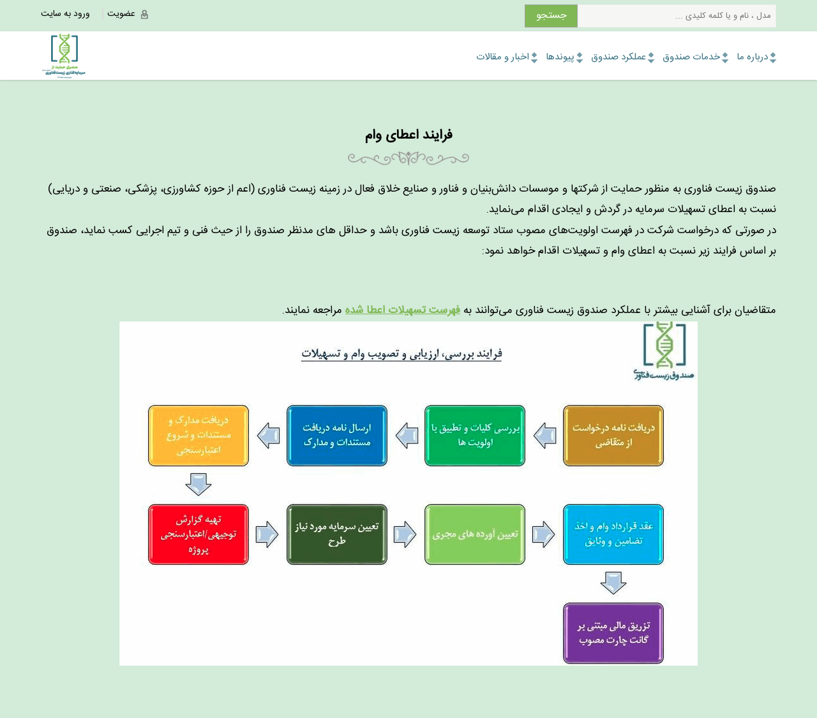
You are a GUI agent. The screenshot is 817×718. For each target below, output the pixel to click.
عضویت (121, 14)
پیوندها (560, 57)
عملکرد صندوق (618, 57)
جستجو (551, 15)
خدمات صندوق (691, 57)
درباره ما (752, 57)
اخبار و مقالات (502, 57)
